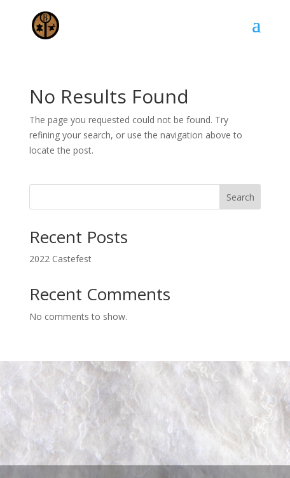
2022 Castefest (60, 259)
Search (240, 197)
